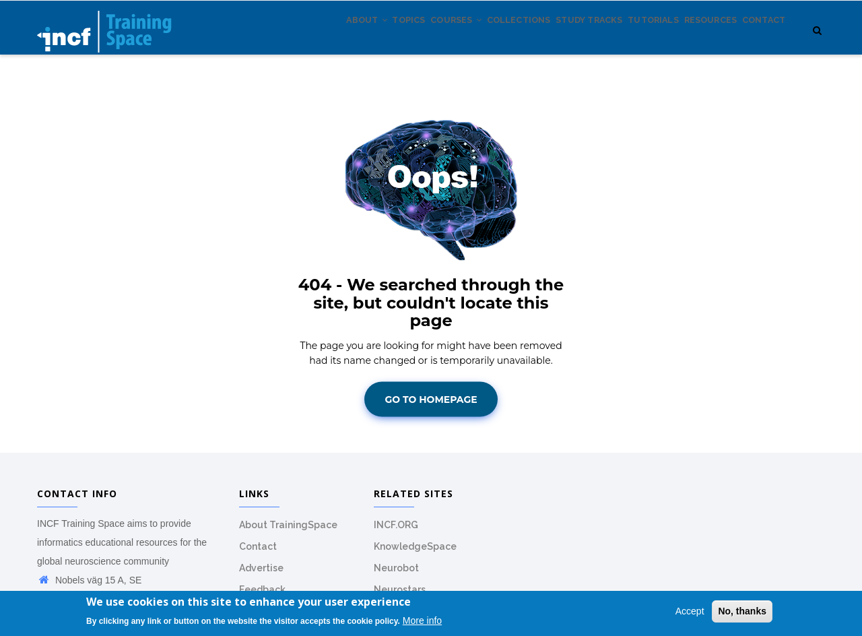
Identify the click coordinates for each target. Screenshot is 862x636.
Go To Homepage (431, 406)
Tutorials (629, 39)
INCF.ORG (396, 532)
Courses (402, 39)
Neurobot (396, 575)
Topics (346, 39)
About (294, 39)
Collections (475, 39)
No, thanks (742, 611)
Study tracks (556, 39)
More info (422, 620)
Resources (696, 39)
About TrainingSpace (288, 532)
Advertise (261, 575)
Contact (759, 39)
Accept (689, 611)
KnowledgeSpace (415, 553)
